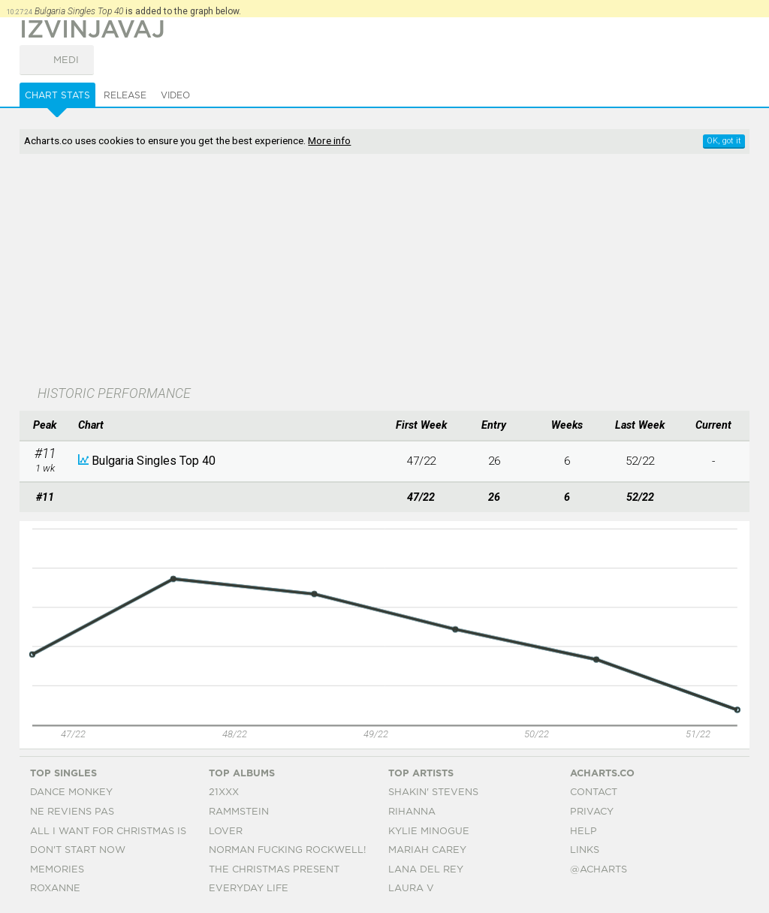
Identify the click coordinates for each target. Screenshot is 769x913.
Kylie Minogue (428, 831)
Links (584, 850)
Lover (226, 831)
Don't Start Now (77, 850)
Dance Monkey (71, 792)
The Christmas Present (274, 870)
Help (583, 831)
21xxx (224, 792)
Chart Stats (57, 95)
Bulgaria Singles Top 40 (154, 460)
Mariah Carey (427, 850)
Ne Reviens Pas (72, 812)
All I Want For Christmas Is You (120, 831)
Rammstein (239, 812)
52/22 (640, 461)
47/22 (421, 461)
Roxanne (55, 888)
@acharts (598, 870)
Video (175, 95)
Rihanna (412, 812)
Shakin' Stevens (433, 792)
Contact (593, 792)
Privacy (592, 812)
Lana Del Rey (425, 870)
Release (125, 95)
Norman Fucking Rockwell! (287, 850)
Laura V (411, 888)
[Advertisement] (305, 271)
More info (329, 140)
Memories (57, 870)
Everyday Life (248, 888)
